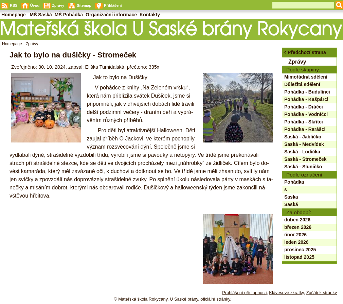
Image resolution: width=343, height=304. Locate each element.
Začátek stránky (321, 292)
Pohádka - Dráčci (303, 106)
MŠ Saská (41, 14)
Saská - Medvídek (304, 144)
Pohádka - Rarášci (304, 129)
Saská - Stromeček (305, 159)
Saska (291, 197)
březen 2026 (297, 227)
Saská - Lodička (302, 151)
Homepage (12, 43)
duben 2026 (297, 219)
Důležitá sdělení (302, 84)
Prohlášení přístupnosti (244, 292)
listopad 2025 (299, 257)
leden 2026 (296, 242)
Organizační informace (111, 14)
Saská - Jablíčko (302, 136)
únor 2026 (295, 234)
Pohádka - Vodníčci (306, 114)
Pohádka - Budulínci (307, 92)
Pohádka (294, 182)
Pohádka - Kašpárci (306, 99)
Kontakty (150, 14)
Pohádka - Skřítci (303, 121)
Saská (291, 204)
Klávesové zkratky (286, 292)
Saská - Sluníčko (303, 166)
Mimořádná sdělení (305, 77)
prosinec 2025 (300, 249)
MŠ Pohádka (69, 14)
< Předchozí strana (305, 52)
